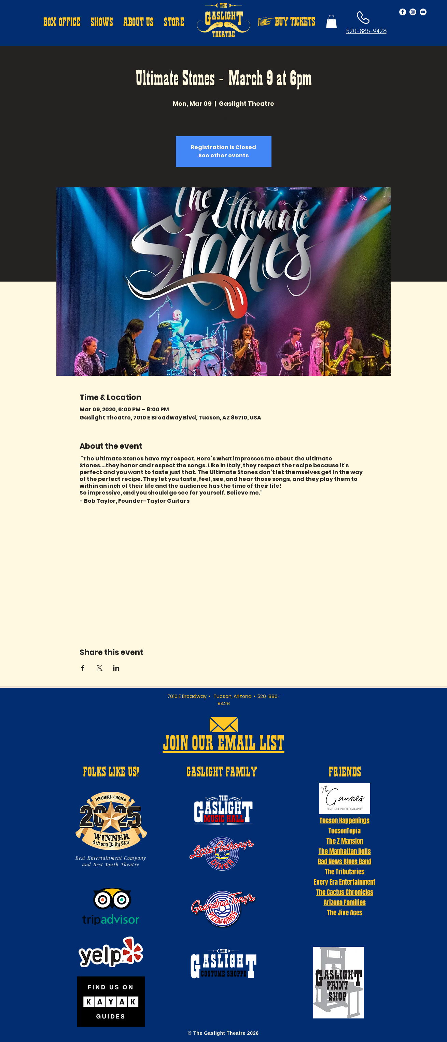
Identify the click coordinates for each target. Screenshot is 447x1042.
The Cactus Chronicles (344, 892)
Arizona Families (345, 902)
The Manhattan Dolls (345, 851)
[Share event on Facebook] (83, 668)
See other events (223, 155)
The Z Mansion (344, 841)
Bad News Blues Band (344, 861)
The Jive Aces (344, 912)
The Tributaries (344, 871)
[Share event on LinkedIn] (116, 668)
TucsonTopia (345, 831)
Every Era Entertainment (344, 882)
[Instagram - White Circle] (412, 12)
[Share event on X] (99, 668)
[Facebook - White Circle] (402, 12)
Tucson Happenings (344, 820)
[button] (61, 23)
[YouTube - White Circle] (423, 12)
